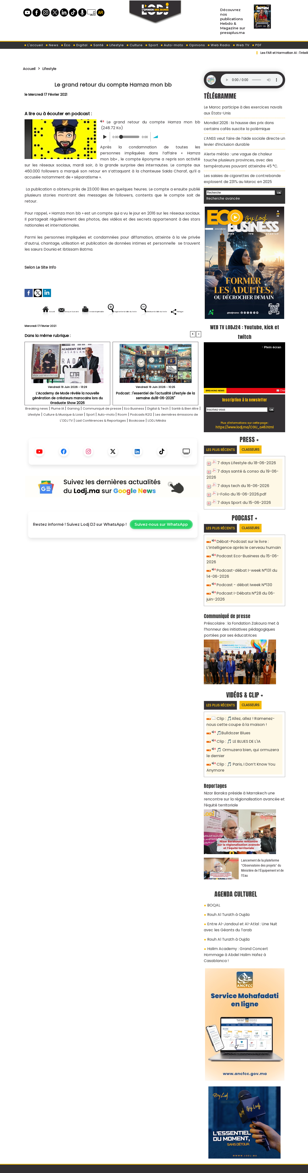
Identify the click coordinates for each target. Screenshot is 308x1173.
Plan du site (141, 1167)
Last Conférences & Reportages (142, 437)
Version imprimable (115, 311)
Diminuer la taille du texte (100, 328)
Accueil (30, 68)
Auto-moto (171, 45)
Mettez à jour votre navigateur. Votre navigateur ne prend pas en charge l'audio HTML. (252, 80)
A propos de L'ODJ (57, 1144)
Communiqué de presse (118, 425)
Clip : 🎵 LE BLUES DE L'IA (237, 715)
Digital (80, 45)
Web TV (241, 45)
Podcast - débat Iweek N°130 (243, 563)
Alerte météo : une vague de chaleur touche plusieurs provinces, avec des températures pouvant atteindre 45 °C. (241, 152)
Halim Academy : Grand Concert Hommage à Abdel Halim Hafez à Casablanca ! (244, 915)
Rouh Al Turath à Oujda (226, 882)
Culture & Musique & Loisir (104, 431)
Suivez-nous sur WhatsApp (161, 547)
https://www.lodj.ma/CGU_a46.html (244, 416)
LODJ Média (113, 443)
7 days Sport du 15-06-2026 (241, 483)
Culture (134, 45)
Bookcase (184, 437)
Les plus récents (222, 438)
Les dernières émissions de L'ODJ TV (75, 437)
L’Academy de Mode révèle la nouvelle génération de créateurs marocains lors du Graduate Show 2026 (67, 412)
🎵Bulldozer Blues (232, 707)
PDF (257, 45)
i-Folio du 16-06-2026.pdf (239, 475)
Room (174, 431)
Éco (66, 45)
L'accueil (33, 45)
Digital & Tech (183, 425)
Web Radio (218, 45)
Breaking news (41, 425)
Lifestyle (115, 45)
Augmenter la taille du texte (170, 311)
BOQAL (212, 873)
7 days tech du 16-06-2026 (241, 467)
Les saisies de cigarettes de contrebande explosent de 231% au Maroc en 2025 (238, 169)
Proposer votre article (121, 1144)
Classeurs (256, 438)
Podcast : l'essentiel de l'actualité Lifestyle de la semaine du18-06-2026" (155, 412)
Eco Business (155, 425)
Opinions (195, 45)
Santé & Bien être (41, 431)
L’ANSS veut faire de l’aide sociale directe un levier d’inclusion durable (240, 136)
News (51, 45)
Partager (143, 328)
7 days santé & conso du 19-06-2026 (249, 460)
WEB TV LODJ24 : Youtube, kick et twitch (244, 320)
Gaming (84, 425)
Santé (97, 45)
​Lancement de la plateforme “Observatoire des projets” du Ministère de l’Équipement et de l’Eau (262, 837)
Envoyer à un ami (69, 311)
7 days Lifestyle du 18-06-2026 (244, 452)
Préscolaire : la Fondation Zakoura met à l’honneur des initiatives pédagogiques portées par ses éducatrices (243, 605)
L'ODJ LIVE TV (185, 1144)
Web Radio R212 (252, 1146)
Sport (151, 45)
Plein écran (273, 336)
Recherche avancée (221, 188)
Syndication (166, 1167)
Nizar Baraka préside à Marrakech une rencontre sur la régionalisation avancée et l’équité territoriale (244, 769)
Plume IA (66, 425)
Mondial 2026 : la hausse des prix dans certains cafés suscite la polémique (243, 123)
